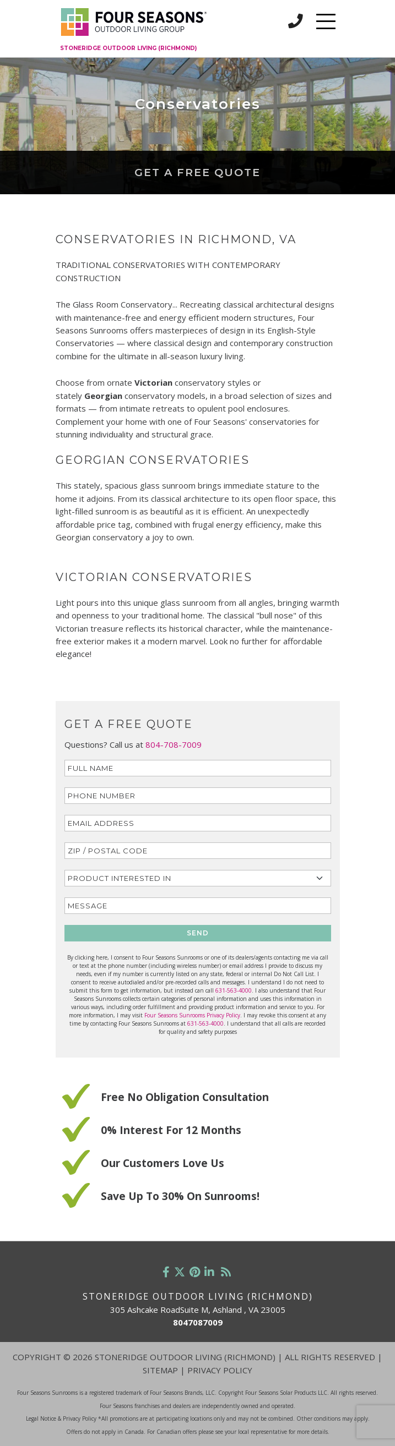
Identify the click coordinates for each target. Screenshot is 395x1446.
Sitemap (160, 1370)
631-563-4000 (233, 990)
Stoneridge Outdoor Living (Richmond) (128, 48)
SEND (198, 933)
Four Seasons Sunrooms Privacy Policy (192, 1015)
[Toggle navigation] (326, 21)
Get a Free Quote (197, 172)
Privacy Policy (219, 1370)
